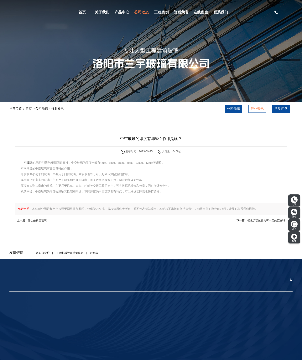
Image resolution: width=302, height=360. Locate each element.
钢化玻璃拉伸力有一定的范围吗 (266, 220)
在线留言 (201, 12)
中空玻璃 (26, 162)
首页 (82, 12)
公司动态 (141, 12)
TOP (294, 238)
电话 (294, 201)
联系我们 (220, 12)
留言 (294, 225)
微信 (294, 213)
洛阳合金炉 (42, 252)
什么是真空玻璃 (37, 220)
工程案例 (161, 12)
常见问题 (281, 109)
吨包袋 (94, 252)
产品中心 (122, 12)
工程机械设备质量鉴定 (69, 252)
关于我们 (102, 12)
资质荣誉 (181, 12)
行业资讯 (57, 108)
